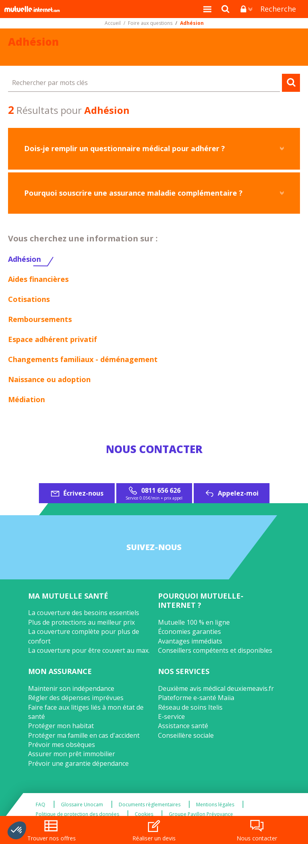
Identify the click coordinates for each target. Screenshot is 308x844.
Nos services (183, 671)
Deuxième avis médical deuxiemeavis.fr (216, 688)
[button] (16, 830)
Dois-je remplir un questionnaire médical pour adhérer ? (124, 148)
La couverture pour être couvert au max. (89, 650)
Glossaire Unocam (82, 804)
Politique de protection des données (77, 814)
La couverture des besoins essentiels (83, 612)
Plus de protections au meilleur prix (81, 622)
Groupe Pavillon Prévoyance (201, 814)
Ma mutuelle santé (68, 596)
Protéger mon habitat (61, 725)
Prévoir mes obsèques (61, 744)
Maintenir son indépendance (71, 688)
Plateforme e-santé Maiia (196, 697)
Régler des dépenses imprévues (76, 697)
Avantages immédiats (190, 641)
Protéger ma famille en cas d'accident (84, 735)
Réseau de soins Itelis (190, 707)
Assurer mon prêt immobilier (71, 753)
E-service (171, 716)
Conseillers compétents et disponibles (215, 650)
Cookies (144, 814)
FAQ (40, 804)
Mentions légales (215, 804)
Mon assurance (60, 671)
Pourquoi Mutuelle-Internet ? (200, 600)
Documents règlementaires (149, 804)
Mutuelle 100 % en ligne (194, 622)
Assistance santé (183, 725)
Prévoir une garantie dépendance (78, 763)
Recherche (278, 9)
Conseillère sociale (186, 735)
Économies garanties (189, 631)
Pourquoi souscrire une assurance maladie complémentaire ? (133, 193)
